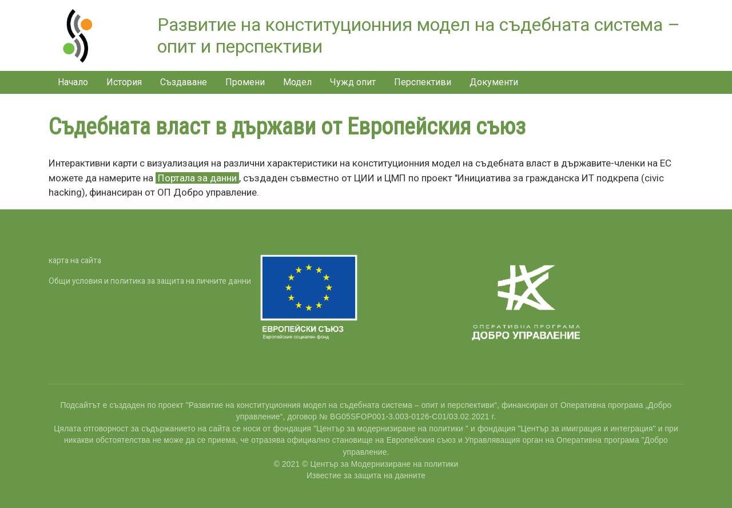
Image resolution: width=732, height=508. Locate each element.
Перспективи (422, 82)
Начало (73, 82)
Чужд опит (353, 82)
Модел (297, 82)
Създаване (183, 82)
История (124, 82)
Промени (245, 82)
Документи (494, 82)
